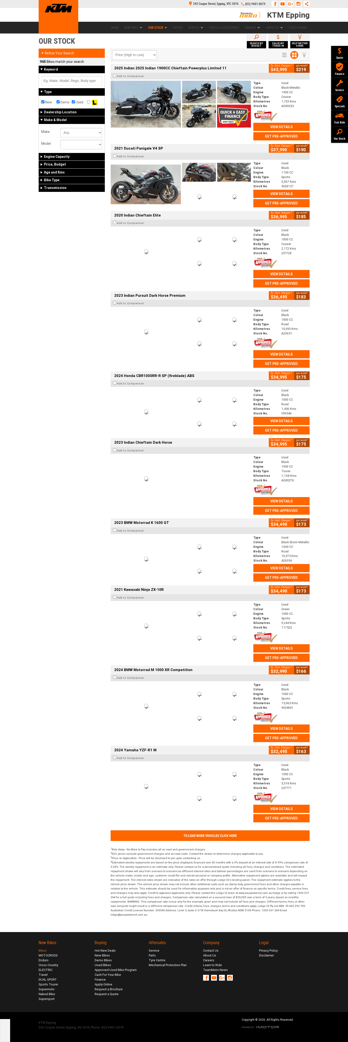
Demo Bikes (103, 960)
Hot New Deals (105, 950)
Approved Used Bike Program (116, 970)
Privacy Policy (268, 950)
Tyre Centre (157, 960)
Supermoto (47, 989)
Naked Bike (47, 994)
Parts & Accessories (224, 27)
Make (45, 132)
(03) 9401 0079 (255, 4)
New (46, 102)
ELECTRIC (45, 970)
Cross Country (48, 965)
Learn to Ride (212, 965)
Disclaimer (266, 955)
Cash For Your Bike (108, 975)
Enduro (44, 960)
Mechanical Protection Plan (168, 965)
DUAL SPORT (48, 979)
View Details (281, 127)
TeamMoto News (215, 970)
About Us (274, 27)
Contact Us (211, 950)
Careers (208, 960)
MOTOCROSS (48, 955)
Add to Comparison (130, 76)
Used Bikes (103, 965)
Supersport (47, 999)
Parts (152, 955)
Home (115, 27)
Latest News (298, 27)
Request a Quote (107, 994)
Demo (63, 102)
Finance (252, 27)
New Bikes (133, 27)
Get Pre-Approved (281, 136)
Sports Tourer (48, 984)
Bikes (43, 950)
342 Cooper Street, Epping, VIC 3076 (214, 4)
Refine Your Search (57, 53)
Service (195, 27)
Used (77, 102)
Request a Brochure (109, 989)
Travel (43, 975)
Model (46, 143)
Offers (178, 27)
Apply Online (103, 984)
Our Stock (157, 27)
